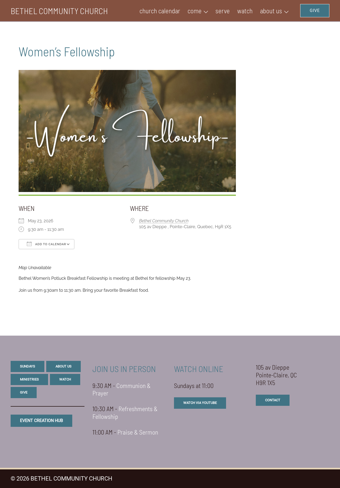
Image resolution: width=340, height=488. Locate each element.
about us (63, 366)
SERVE (222, 11)
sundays (27, 366)
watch (65, 379)
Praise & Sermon (137, 432)
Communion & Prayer (121, 389)
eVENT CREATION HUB (41, 420)
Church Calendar (159, 11)
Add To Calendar (46, 243)
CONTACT (272, 400)
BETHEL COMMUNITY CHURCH (59, 11)
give (23, 392)
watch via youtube (200, 403)
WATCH (245, 11)
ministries (29, 379)
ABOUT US (271, 11)
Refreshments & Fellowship (125, 412)
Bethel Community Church (164, 220)
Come (195, 11)
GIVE (315, 10)
